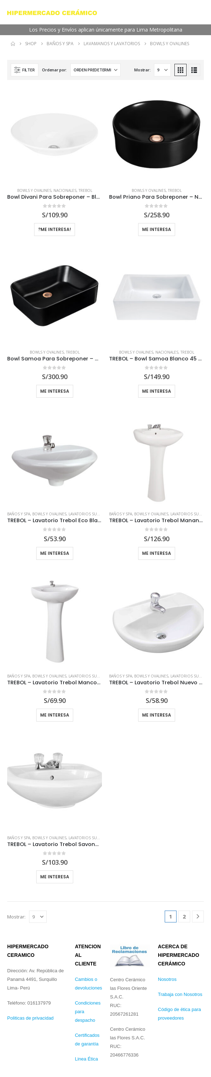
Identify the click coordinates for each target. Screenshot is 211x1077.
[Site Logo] (52, 12)
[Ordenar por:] (95, 69)
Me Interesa (156, 229)
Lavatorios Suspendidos (93, 513)
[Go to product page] (54, 134)
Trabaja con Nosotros (180, 994)
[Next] (198, 916)
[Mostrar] (162, 69)
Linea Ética (86, 1059)
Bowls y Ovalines (34, 190)
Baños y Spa (18, 513)
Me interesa (156, 391)
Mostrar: (142, 69)
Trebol (85, 190)
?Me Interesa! (54, 229)
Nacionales (64, 190)
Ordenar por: (54, 69)
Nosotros (167, 979)
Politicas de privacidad (30, 1018)
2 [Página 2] (184, 916)
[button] (24, 69)
